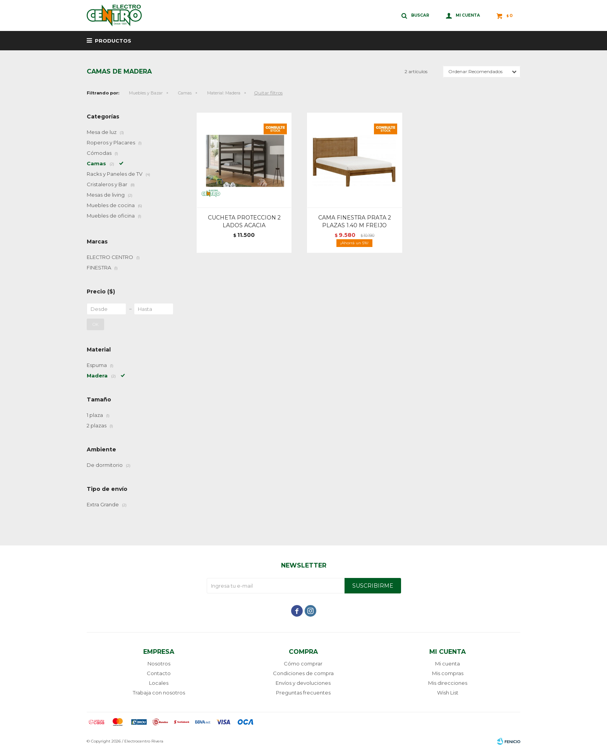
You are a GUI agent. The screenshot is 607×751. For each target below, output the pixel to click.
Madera (223, 93)
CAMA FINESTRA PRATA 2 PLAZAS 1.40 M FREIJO (354, 221)
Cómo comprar (303, 663)
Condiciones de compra (303, 673)
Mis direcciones (447, 683)
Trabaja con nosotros (159, 692)
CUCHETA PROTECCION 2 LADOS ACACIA (244, 221)
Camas (185, 93)
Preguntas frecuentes (303, 692)
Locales (158, 683)
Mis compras (447, 673)
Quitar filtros (268, 93)
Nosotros (158, 663)
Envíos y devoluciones (303, 683)
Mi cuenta (447, 663)
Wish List (447, 692)
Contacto (159, 673)
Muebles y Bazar (146, 93)
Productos (113, 41)
